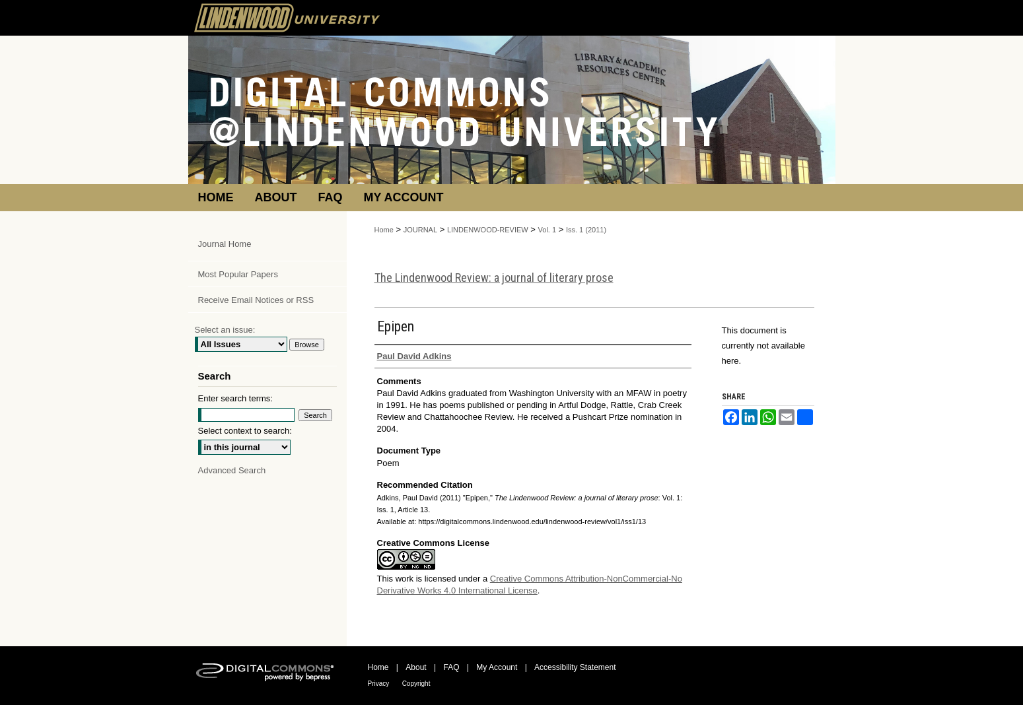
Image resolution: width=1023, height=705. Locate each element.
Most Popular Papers (238, 274)
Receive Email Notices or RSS (256, 300)
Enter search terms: (235, 398)
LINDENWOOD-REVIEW (487, 230)
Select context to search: (245, 431)
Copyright (416, 683)
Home (384, 230)
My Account (496, 667)
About (416, 667)
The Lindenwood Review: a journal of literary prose (494, 278)
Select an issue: (225, 330)
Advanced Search (232, 470)
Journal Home (225, 244)
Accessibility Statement (575, 667)
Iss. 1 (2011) (586, 230)
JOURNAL (420, 230)
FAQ (451, 667)
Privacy (379, 683)
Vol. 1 (547, 230)
